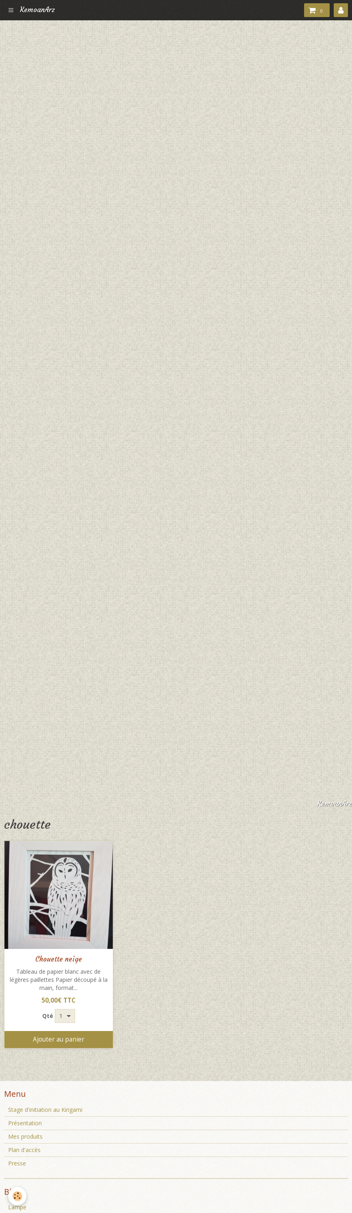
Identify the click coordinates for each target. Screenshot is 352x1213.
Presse (17, 1163)
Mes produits (25, 1136)
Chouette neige (58, 959)
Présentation (25, 1123)
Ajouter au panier (58, 1039)
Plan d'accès (24, 1150)
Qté (47, 1016)
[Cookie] (17, 1196)
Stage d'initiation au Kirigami (45, 1109)
